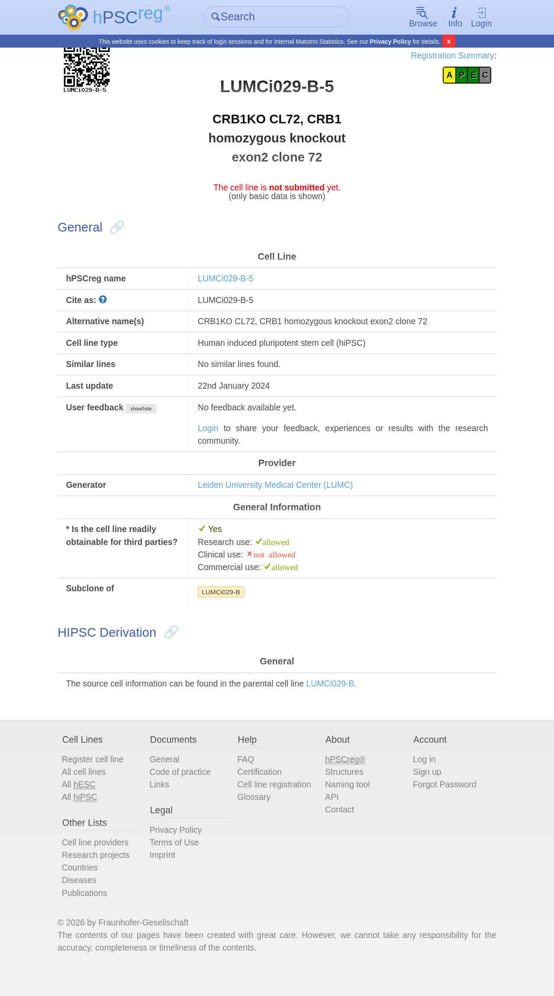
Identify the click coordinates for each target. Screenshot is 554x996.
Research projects (100, 877)
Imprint (165, 877)
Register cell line (97, 778)
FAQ (246, 778)
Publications (89, 916)
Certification (261, 791)
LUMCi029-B (223, 607)
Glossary (255, 817)
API (331, 817)
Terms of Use (177, 864)
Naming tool (348, 804)
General (167, 778)
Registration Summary (447, 56)
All (83, 804)
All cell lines (88, 791)
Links (162, 804)
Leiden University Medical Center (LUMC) (279, 497)
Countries (84, 890)
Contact (339, 830)
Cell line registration (276, 804)
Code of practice (183, 791)
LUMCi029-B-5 (228, 285)
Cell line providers (100, 864)
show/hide (147, 418)
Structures (344, 791)
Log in (423, 778)
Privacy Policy (390, 41)
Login (477, 17)
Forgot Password (443, 804)
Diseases (83, 903)
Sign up (425, 791)
